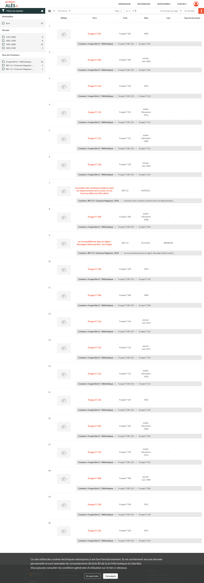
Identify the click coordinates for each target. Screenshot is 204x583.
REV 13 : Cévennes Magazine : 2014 (21, 69)
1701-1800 (11, 37)
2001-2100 (11, 48)
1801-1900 (11, 40)
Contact (181, 4)
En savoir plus (92, 576)
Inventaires (163, 4)
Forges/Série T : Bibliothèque (18, 62)
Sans (8, 23)
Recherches (144, 4)
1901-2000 (11, 44)
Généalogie (124, 4)
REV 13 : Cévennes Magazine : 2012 (21, 65)
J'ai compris (110, 576)
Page (117, 11)
